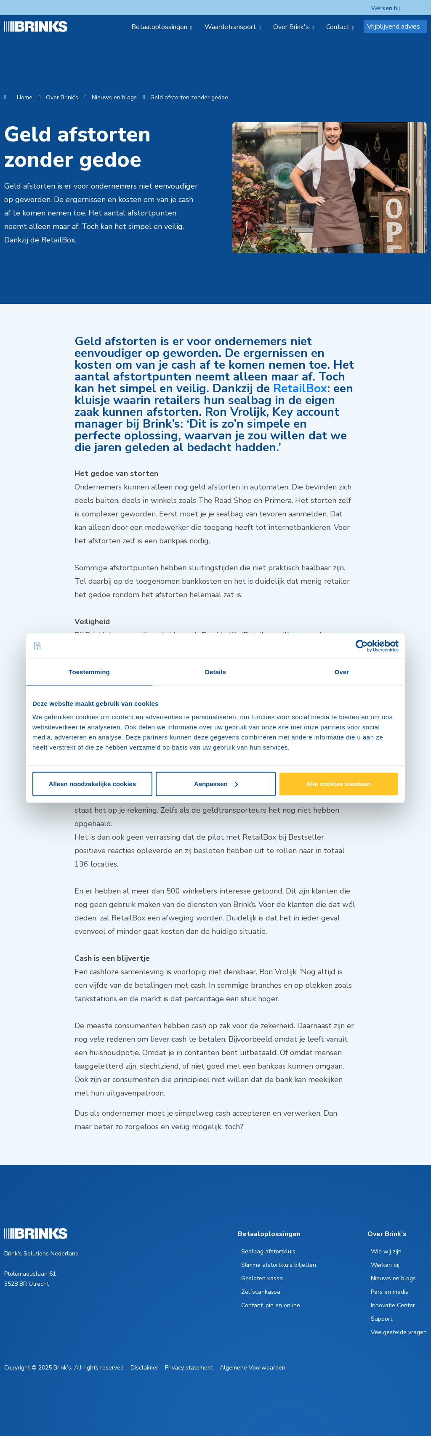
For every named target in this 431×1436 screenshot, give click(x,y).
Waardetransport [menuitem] (230, 27)
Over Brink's (62, 97)
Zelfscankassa (260, 1292)
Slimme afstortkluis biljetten (278, 1265)
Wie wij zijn (386, 1251)
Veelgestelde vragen (399, 1332)
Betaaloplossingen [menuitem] (159, 27)
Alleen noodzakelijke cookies (92, 783)
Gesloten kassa (262, 1278)
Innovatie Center (393, 1305)
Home (24, 97)
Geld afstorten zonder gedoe (189, 97)
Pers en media (390, 1292)
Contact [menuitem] (337, 27)
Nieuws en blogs (114, 97)
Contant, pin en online (270, 1305)
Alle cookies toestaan (338, 783)
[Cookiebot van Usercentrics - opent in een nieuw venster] (362, 646)
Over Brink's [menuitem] (291, 27)
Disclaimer (144, 1368)
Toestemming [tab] (89, 671)
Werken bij (385, 8)
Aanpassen (216, 783)
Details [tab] (215, 671)
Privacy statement (189, 1368)
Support (381, 1319)
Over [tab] (342, 671)
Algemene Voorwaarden (252, 1368)
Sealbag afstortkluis (268, 1251)
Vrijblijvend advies (393, 26)
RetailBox (300, 388)
